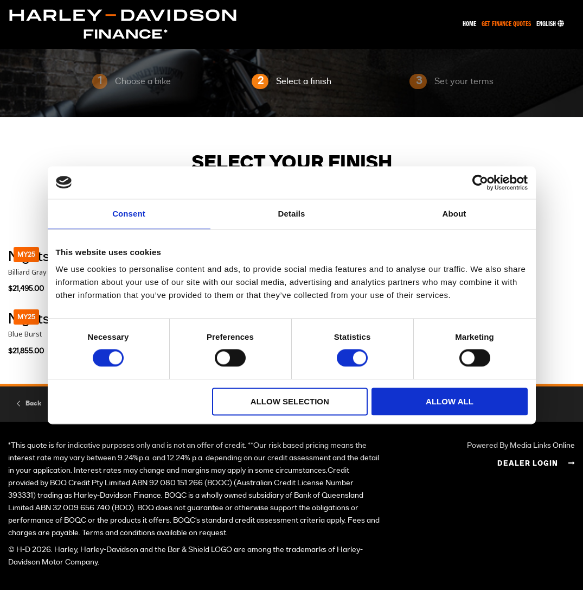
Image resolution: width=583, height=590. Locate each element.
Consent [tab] (128, 213)
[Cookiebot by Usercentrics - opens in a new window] (480, 182)
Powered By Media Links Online (521, 445)
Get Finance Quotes (506, 24)
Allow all (449, 401)
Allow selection (290, 401)
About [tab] (454, 213)
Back (33, 403)
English (550, 24)
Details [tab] (291, 213)
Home (469, 24)
